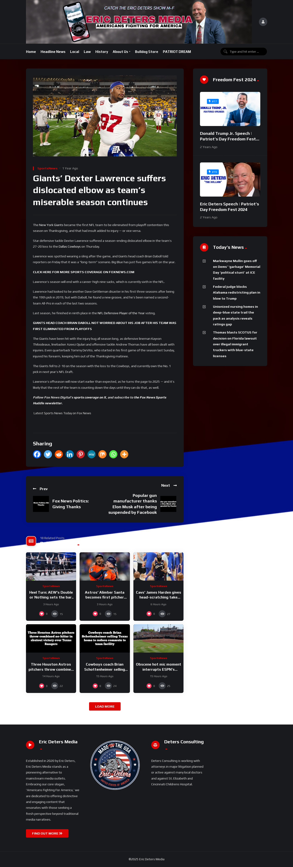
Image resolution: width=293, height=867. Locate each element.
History (101, 52)
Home (31, 52)
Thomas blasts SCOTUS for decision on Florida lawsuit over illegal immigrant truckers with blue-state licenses (235, 344)
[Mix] (102, 454)
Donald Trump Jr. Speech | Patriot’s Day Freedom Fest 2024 (228, 139)
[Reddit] (59, 454)
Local (74, 52)
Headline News (53, 52)
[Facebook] (37, 454)
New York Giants (51, 225)
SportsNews (47, 168)
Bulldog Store (146, 52)
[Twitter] (48, 454)
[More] (124, 454)
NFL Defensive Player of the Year (121, 313)
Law (87, 52)
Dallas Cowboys (70, 246)
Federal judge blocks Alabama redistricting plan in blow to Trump (236, 292)
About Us (120, 52)
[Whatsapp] (113, 454)
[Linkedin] (70, 454)
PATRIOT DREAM (177, 52)
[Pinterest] (81, 454)
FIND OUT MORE (47, 833)
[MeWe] (91, 454)
